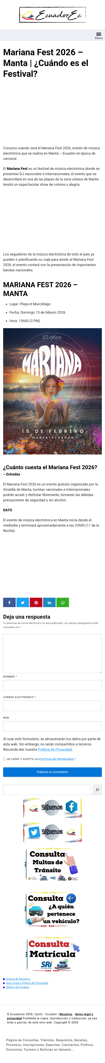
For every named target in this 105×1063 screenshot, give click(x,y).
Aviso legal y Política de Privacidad (27, 983)
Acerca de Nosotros (18, 979)
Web (6, 717)
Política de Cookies (17, 987)
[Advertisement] (52, 113)
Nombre (10, 676)
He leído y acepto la (39, 759)
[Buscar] (97, 790)
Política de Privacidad (55, 749)
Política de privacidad (56, 759)
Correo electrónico (19, 697)
